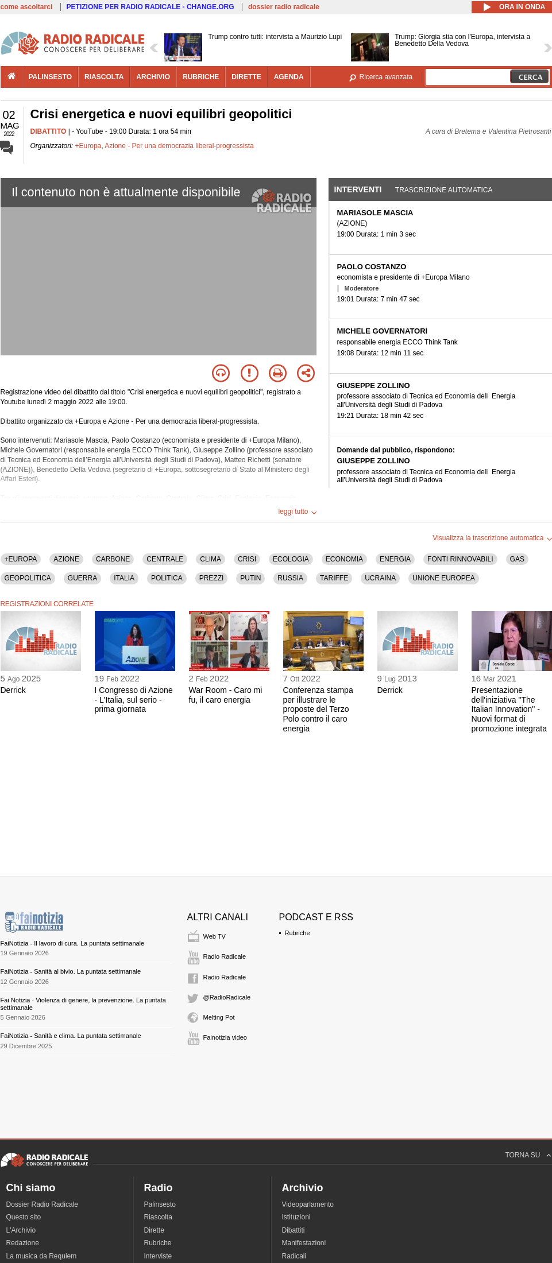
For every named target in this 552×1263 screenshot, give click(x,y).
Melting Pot (219, 1017)
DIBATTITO (48, 131)
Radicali (294, 1256)
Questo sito (23, 1217)
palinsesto (50, 77)
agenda (289, 77)
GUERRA (82, 578)
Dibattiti (293, 1230)
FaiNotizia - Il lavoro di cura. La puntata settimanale (73, 943)
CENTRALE (164, 559)
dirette (246, 77)
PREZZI (211, 578)
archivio (153, 77)
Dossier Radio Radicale (42, 1204)
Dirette (154, 1230)
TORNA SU (522, 1155)
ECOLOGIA (291, 559)
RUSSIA (290, 578)
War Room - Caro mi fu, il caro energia (226, 694)
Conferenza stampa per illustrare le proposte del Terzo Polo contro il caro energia (318, 709)
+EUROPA (21, 559)
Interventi (358, 189)
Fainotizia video (225, 1037)
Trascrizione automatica (444, 190)
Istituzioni (296, 1217)
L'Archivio (21, 1230)
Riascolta (158, 1217)
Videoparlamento (308, 1204)
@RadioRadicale (227, 997)
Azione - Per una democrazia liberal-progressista (179, 146)
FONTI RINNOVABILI (460, 559)
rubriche (201, 77)
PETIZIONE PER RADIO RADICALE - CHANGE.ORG (150, 7)
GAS (517, 559)
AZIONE (66, 559)
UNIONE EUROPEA (443, 578)
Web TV (214, 936)
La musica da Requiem (41, 1256)
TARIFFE (334, 578)
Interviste (158, 1256)
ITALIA (124, 578)
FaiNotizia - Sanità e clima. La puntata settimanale (71, 1035)
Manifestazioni (304, 1243)
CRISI (247, 559)
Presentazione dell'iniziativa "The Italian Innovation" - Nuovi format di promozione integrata (509, 709)
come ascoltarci (27, 7)
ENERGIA (395, 559)
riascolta (103, 77)
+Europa (88, 146)
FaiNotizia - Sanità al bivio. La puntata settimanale (71, 971)
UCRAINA (380, 578)
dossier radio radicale (283, 7)
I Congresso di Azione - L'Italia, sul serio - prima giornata (134, 699)
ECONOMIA (344, 559)
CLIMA (210, 559)
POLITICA (167, 578)
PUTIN (250, 578)
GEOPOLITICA (28, 578)
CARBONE (113, 559)
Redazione (22, 1243)
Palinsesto (160, 1204)
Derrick (13, 690)
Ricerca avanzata (386, 77)
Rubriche (297, 932)
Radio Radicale (224, 956)
